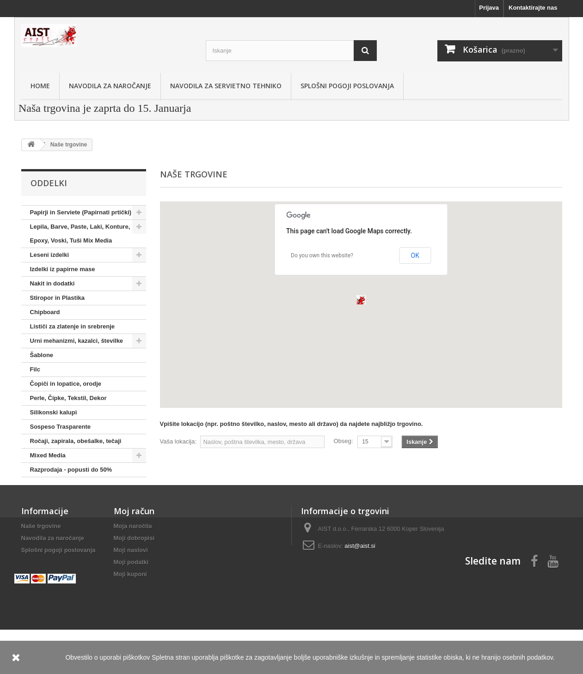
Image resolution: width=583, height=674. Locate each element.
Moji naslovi (131, 579)
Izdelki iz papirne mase (62, 269)
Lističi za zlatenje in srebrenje (72, 326)
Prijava (489, 7)
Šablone (42, 355)
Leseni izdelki (49, 254)
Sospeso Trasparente (60, 426)
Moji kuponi (130, 603)
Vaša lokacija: (178, 441)
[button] (361, 299)
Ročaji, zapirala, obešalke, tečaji (76, 440)
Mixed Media (48, 455)
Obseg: (343, 440)
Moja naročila (133, 555)
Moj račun (134, 540)
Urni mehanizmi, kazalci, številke (76, 340)
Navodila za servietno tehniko (226, 85)
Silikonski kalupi (53, 412)
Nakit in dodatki (52, 283)
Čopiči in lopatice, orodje (66, 383)
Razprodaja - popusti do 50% (71, 469)
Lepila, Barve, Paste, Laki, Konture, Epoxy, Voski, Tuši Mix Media (80, 233)
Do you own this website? (322, 255)
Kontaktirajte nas (533, 7)
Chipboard (45, 312)
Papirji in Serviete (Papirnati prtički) (81, 212)
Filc (35, 369)
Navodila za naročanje (110, 85)
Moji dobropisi (134, 567)
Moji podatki (131, 591)
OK (415, 255)
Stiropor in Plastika (57, 297)
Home (40, 85)
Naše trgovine (41, 555)
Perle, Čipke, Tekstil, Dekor (68, 398)
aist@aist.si (359, 574)
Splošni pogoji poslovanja (347, 85)
